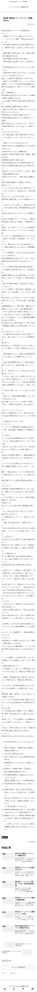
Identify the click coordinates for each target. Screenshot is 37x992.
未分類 (4, 837)
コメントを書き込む (18, 967)
